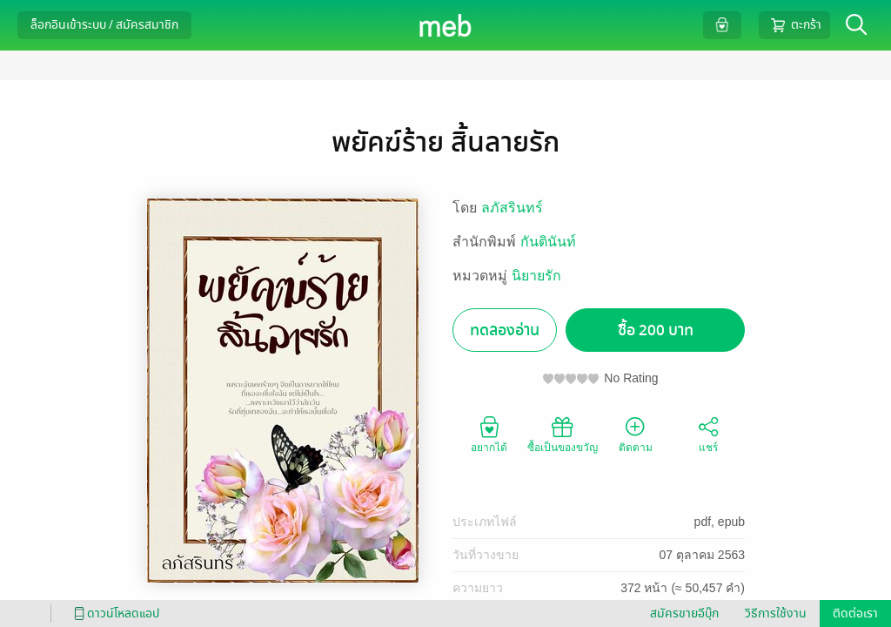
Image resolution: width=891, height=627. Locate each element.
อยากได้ (489, 434)
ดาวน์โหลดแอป (114, 613)
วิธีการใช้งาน (776, 613)
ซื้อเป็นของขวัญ (562, 434)
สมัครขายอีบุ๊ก (684, 613)
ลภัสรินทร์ (512, 207)
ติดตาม (636, 434)
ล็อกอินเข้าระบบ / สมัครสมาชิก (104, 25)
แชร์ (708, 434)
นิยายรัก (536, 275)
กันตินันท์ (548, 241)
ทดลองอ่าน (504, 330)
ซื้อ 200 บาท (655, 330)
